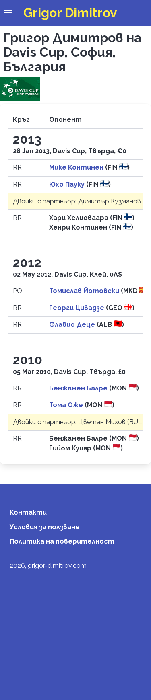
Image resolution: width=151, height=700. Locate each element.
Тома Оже (67, 405)
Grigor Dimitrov (70, 12)
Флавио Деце (73, 324)
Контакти (28, 512)
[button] (8, 13)
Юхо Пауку (67, 184)
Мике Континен (77, 167)
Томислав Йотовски (85, 291)
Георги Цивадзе (77, 308)
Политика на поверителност (62, 541)
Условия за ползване (45, 527)
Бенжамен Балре (79, 388)
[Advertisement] (75, 618)
